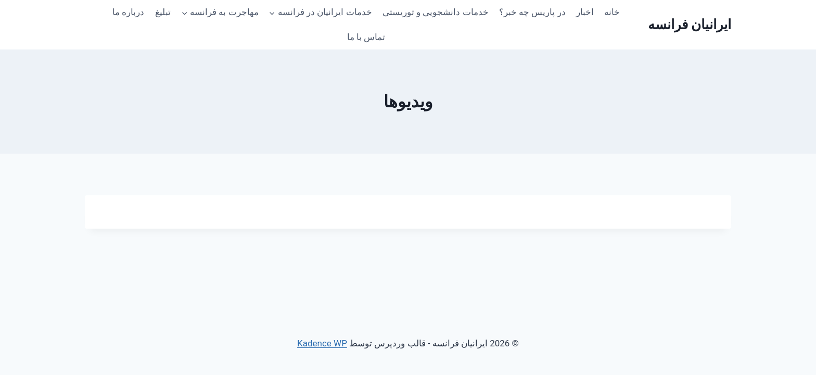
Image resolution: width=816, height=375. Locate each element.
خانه (612, 12)
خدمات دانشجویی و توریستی (435, 12)
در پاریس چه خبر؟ (532, 12)
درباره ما (128, 12)
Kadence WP (322, 343)
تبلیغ (163, 12)
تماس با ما (366, 37)
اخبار (585, 12)
